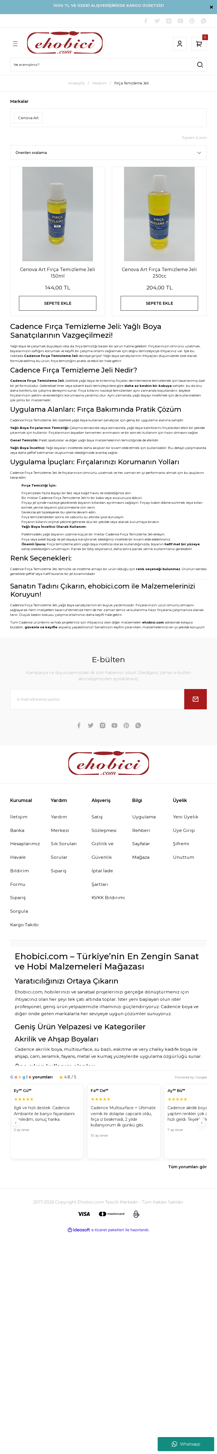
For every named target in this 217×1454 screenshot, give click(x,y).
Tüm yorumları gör (187, 1169)
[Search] (108, 65)
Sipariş (59, 873)
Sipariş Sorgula (19, 907)
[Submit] (195, 701)
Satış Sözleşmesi (105, 825)
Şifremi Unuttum (184, 852)
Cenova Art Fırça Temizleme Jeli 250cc (159, 273)
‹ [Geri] (15, 1125)
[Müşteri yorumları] (108, 1125)
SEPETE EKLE (57, 304)
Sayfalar (141, 846)
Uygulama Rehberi (144, 825)
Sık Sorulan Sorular (64, 852)
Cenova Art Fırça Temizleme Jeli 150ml (57, 273)
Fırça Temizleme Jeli (131, 83)
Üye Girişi (184, 832)
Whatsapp (186, 1444)
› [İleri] (201, 1125)
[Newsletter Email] (108, 701)
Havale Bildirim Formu (19, 873)
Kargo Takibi (25, 927)
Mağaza (141, 859)
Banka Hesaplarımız (26, 839)
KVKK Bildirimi (108, 900)
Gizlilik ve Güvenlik (103, 852)
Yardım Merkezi (60, 825)
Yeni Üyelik (186, 819)
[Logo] (65, 44)
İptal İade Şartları (103, 880)
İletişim (19, 819)
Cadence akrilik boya (38, 1052)
